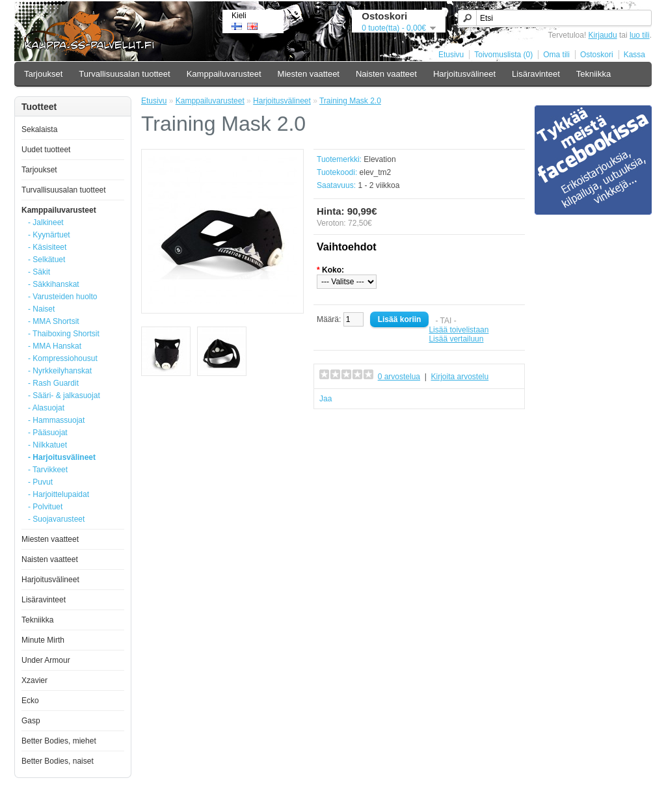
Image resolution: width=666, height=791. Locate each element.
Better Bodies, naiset (57, 761)
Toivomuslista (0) (503, 54)
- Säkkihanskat (53, 284)
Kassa (634, 54)
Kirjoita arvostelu (460, 376)
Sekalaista (39, 129)
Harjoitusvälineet (464, 74)
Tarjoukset (43, 74)
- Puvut (40, 482)
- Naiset (41, 309)
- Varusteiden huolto (63, 296)
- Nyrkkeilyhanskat (60, 370)
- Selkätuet (46, 259)
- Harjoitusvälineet (62, 457)
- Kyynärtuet (49, 234)
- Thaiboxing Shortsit (64, 333)
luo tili (640, 35)
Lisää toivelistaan (458, 329)
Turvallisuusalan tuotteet (124, 74)
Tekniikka (593, 74)
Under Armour (45, 660)
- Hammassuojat (56, 420)
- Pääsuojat (48, 432)
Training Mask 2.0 (350, 100)
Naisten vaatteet (386, 74)
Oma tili (556, 54)
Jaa (325, 398)
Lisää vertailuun (456, 338)
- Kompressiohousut (63, 358)
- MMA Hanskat (54, 346)
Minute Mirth (42, 640)
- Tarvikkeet (48, 469)
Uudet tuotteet (45, 149)
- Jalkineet (46, 222)
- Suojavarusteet (56, 519)
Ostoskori (596, 54)
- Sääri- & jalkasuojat (64, 395)
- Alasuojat (46, 407)
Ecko (30, 700)
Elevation (379, 159)
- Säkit (39, 271)
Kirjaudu (603, 35)
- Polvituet (45, 506)
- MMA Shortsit (53, 321)
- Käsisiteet (47, 247)
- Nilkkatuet (47, 444)
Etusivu (451, 54)
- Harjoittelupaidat (58, 494)
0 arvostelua (399, 376)
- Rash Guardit (53, 383)
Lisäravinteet (536, 74)
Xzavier (34, 680)
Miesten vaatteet (309, 74)
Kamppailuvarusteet (224, 74)
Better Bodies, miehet (58, 740)
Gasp (30, 720)
